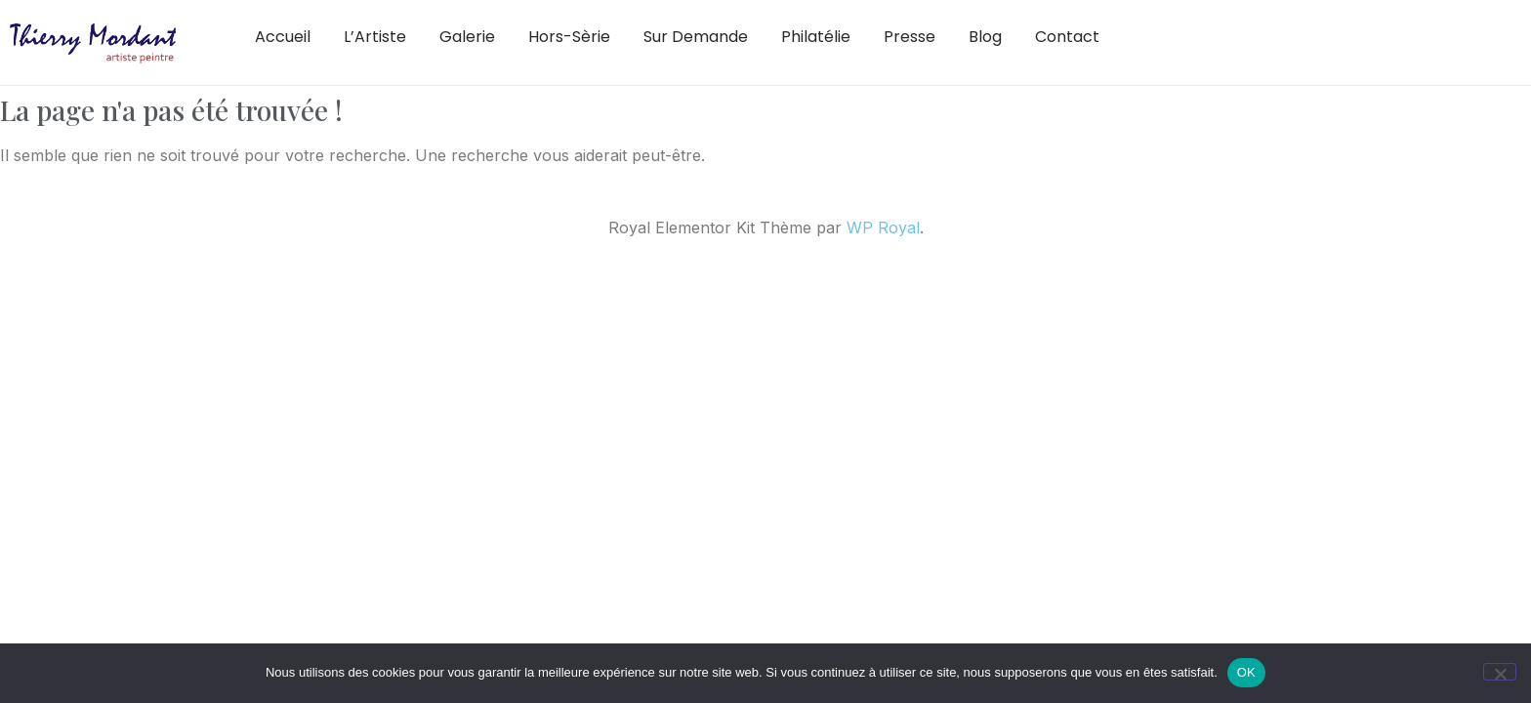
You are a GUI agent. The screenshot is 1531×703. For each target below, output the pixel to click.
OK (1246, 672)
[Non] (1499, 672)
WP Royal (883, 227)
